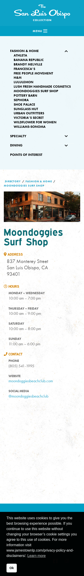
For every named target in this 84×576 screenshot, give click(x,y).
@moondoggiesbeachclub (28, 396)
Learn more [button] (36, 556)
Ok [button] (11, 568)
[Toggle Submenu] (66, 51)
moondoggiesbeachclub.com (31, 380)
